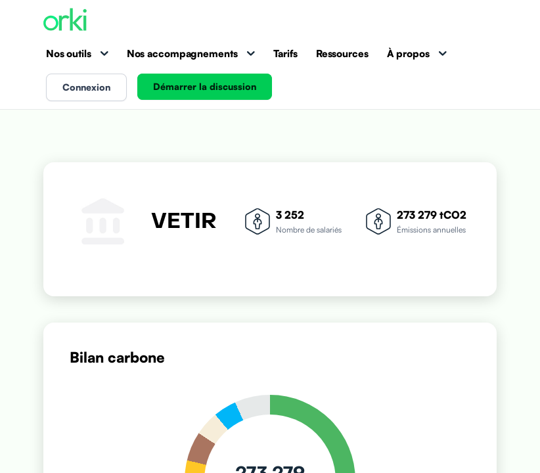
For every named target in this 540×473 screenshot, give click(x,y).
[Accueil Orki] (65, 21)
